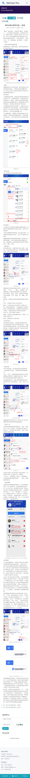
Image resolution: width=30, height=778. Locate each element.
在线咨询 (15, 776)
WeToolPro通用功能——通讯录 (13, 705)
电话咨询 (5, 776)
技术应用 (5, 21)
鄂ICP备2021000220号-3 (13, 756)
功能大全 (25, 776)
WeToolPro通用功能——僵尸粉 (13, 707)
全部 (4, 18)
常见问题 (20, 18)
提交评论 (5, 728)
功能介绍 (11, 18)
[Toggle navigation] (27, 2)
